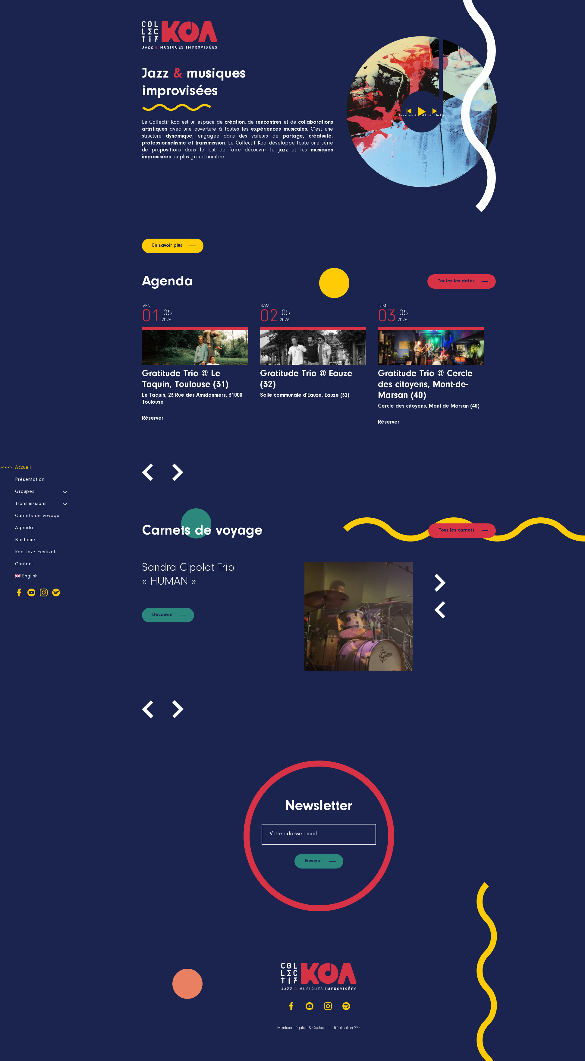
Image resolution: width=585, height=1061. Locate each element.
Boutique (25, 540)
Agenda (24, 528)
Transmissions (31, 504)
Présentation (30, 480)
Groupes (25, 492)
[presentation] (151, 472)
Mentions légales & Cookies (301, 1028)
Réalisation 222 (347, 1028)
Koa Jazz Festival (35, 552)
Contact (24, 564)
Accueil (23, 467)
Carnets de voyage (37, 516)
